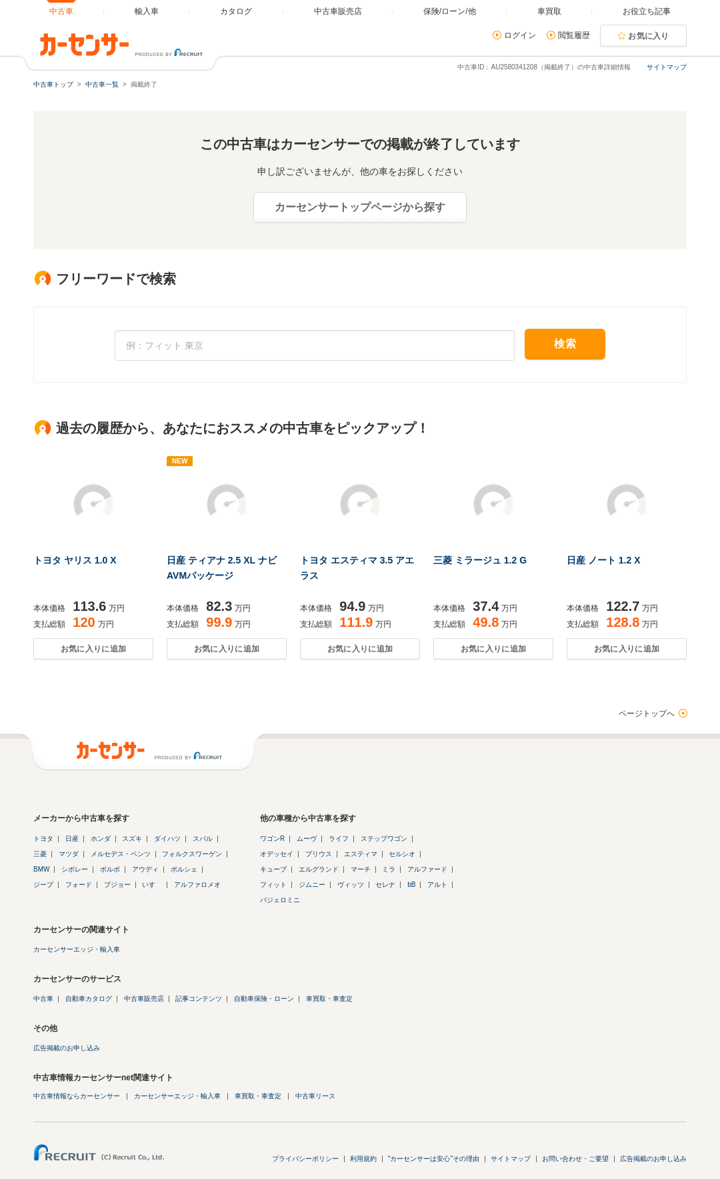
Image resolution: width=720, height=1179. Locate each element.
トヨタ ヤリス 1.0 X (74, 560)
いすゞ (152, 884)
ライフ (339, 838)
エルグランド (319, 869)
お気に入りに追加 (93, 649)
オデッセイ (276, 854)
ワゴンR (272, 838)
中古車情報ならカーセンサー (76, 1096)
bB (411, 884)
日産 (72, 838)
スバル (203, 838)
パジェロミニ (280, 900)
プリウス (318, 854)
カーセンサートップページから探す (360, 207)
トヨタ (43, 838)
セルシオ (402, 854)
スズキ (132, 838)
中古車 (43, 998)
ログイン (520, 35)
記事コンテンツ (198, 998)
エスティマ (360, 854)
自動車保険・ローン (264, 998)
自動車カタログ (88, 998)
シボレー (74, 869)
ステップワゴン (384, 838)
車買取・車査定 (329, 998)
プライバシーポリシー (305, 1158)
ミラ (388, 869)
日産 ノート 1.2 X (603, 560)
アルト (437, 884)
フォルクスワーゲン (192, 854)
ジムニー (312, 884)
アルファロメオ (197, 884)
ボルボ (110, 869)
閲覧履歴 (574, 35)
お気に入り (648, 36)
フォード (78, 884)
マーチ (361, 869)
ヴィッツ (350, 884)
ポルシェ (184, 869)
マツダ (69, 854)
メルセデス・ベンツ (121, 854)
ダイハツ (167, 838)
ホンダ (101, 838)
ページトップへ (647, 713)
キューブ (273, 869)
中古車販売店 (144, 998)
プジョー (117, 884)
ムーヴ (307, 838)
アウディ (145, 869)
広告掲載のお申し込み (66, 1048)
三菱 (40, 854)
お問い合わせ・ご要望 (575, 1158)
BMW (41, 869)
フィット (273, 884)
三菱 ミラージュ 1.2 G (480, 560)
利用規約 (363, 1158)
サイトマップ (667, 67)
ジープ (43, 884)
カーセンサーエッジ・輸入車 (76, 949)
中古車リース (315, 1096)
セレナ (385, 884)
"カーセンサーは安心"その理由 (433, 1158)
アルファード (427, 869)
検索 (565, 343)
